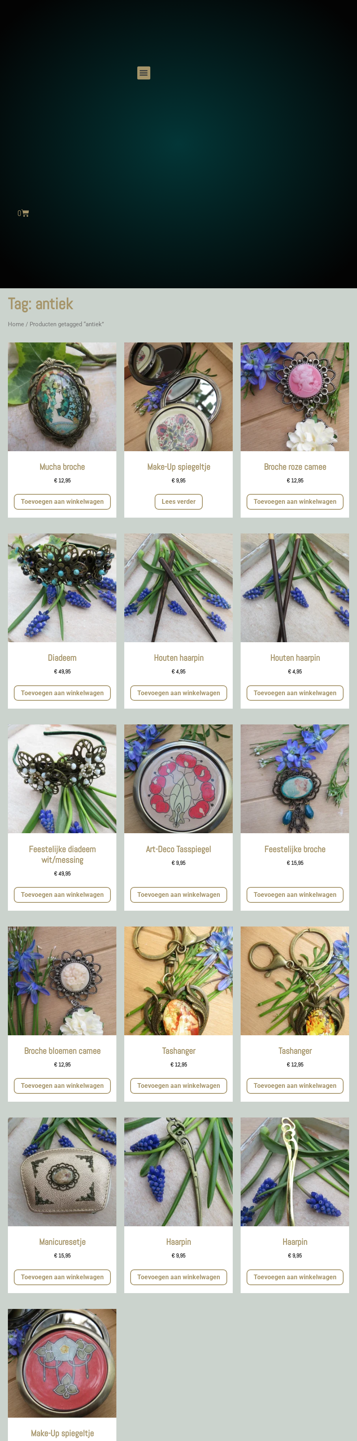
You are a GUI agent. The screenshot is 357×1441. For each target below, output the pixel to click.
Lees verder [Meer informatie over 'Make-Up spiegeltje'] (179, 501)
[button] (143, 72)
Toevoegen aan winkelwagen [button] (62, 501)
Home (16, 324)
